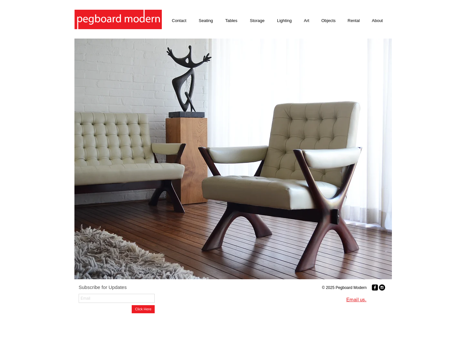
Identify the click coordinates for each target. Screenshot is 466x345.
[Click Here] (143, 309)
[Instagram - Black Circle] (382, 287)
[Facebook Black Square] (375, 287)
